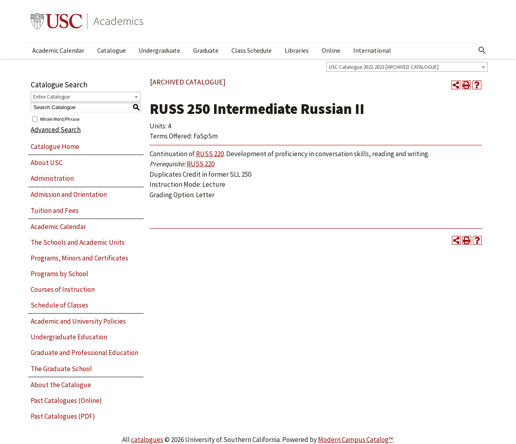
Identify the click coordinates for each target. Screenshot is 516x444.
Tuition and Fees (55, 210)
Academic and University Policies (78, 321)
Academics (119, 21)
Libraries (297, 50)
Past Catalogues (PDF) (63, 416)
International (372, 50)
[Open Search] (482, 50)
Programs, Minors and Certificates (79, 258)
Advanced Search (56, 129)
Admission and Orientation (69, 194)
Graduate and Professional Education (84, 352)
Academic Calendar (58, 50)
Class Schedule (251, 50)
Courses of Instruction (63, 289)
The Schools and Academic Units (78, 242)
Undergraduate (159, 50)
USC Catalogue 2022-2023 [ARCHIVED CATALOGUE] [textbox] (384, 67)
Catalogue (111, 50)
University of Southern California (56, 21)
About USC (46, 162)
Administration (52, 178)
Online (331, 50)
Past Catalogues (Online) (66, 400)
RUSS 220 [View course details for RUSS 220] (210, 153)
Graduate (205, 50)
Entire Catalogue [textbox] (51, 96)
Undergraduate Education (69, 336)
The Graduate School (61, 368)
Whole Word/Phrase (59, 119)
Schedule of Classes (59, 305)
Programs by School (59, 273)
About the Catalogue (61, 384)
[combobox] (407, 67)
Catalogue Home (55, 146)
